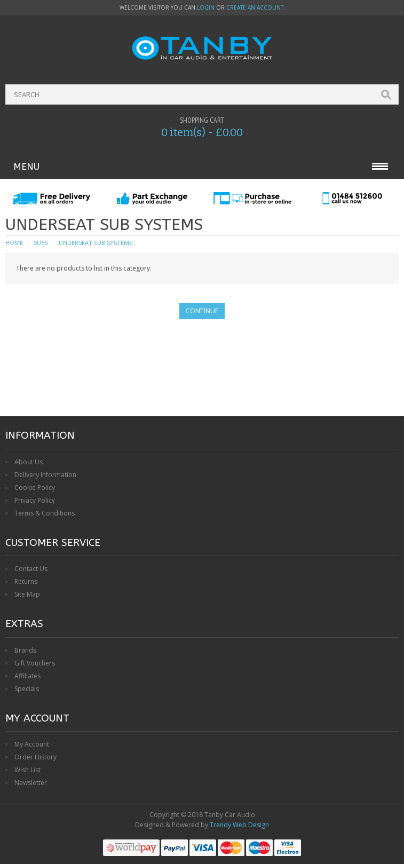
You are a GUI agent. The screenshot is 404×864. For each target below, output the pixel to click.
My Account (31, 744)
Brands (25, 650)
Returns (25, 581)
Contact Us (30, 568)
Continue (202, 310)
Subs (41, 243)
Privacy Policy (34, 500)
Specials (26, 688)
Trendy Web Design (239, 824)
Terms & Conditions (44, 513)
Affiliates (27, 675)
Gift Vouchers (34, 663)
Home (14, 243)
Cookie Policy (34, 487)
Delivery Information (45, 474)
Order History (35, 757)
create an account (254, 7)
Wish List (27, 769)
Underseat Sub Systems (95, 243)
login (206, 7)
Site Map (27, 594)
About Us (28, 461)
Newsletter (30, 782)
